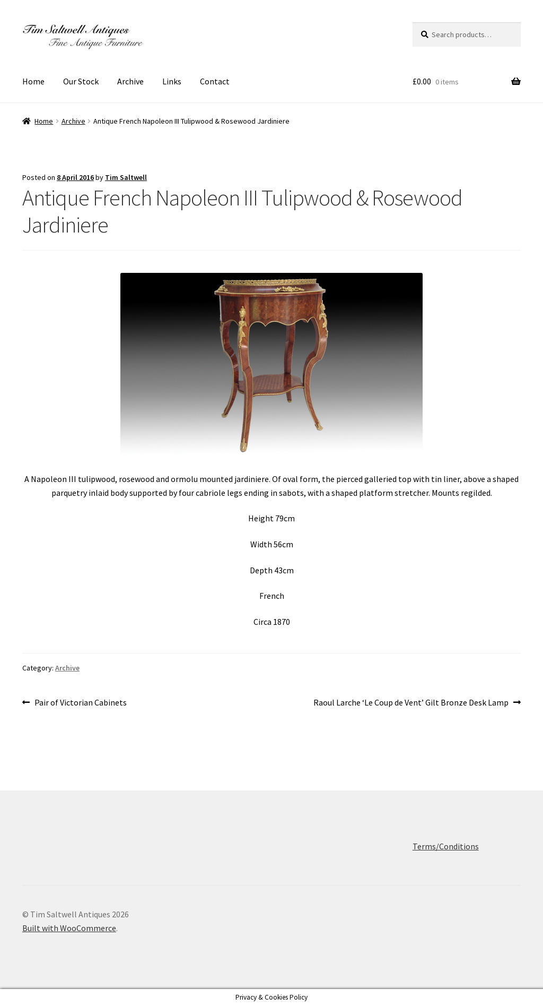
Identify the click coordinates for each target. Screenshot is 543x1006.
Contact (215, 81)
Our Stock (81, 81)
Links (171, 81)
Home (33, 81)
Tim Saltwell (126, 177)
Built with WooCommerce (69, 928)
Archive (130, 81)
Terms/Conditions (446, 846)
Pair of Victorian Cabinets (80, 703)
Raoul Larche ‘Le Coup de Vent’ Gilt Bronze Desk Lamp (411, 703)
